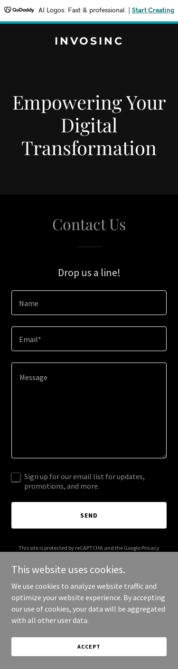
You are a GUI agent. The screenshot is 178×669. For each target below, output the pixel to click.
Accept (88, 646)
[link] (89, 41)
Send (89, 515)
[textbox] (89, 302)
